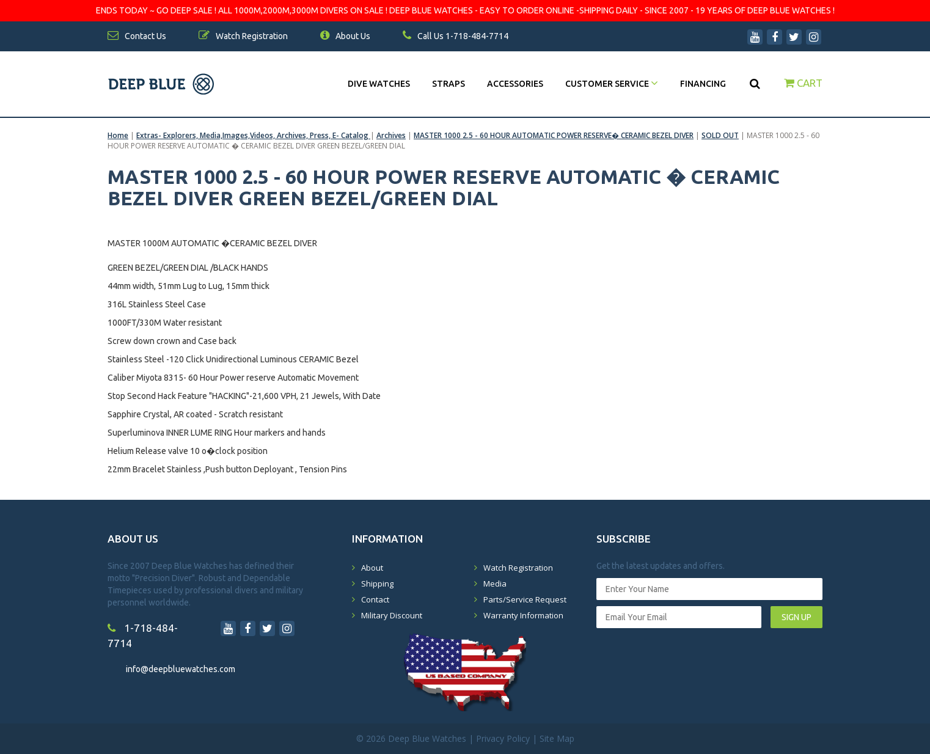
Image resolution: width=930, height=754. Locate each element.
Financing (703, 84)
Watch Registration (518, 567)
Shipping (377, 583)
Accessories (515, 84)
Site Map (557, 738)
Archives (391, 135)
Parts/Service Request (524, 599)
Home (118, 135)
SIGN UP (796, 617)
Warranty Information (523, 615)
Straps (448, 84)
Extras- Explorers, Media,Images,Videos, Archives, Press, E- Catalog (253, 135)
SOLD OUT (720, 135)
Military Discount (391, 615)
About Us (345, 36)
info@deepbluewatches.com (180, 669)
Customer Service (611, 84)
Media (495, 583)
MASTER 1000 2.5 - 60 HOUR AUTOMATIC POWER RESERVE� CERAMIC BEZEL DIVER (554, 135)
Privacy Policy (503, 738)
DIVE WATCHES (379, 84)
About (372, 567)
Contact (375, 599)
